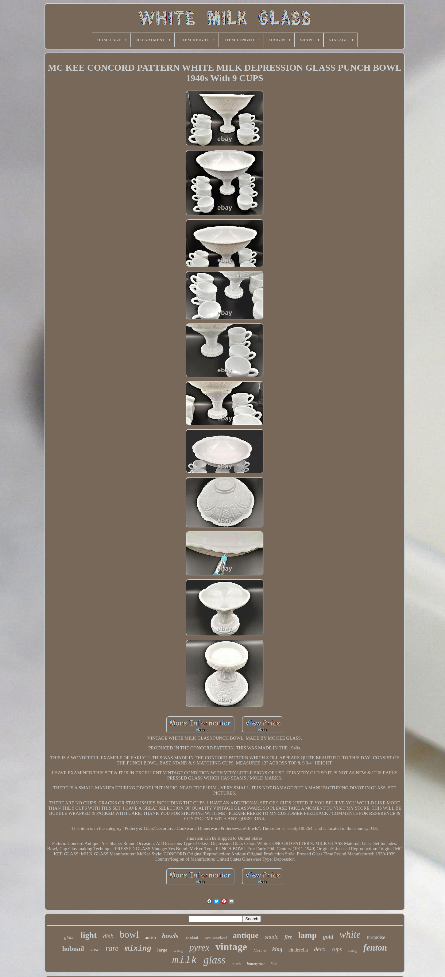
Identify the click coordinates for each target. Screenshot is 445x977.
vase (94, 949)
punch (236, 964)
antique (246, 935)
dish (108, 936)
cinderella (298, 949)
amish (150, 937)
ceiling (352, 951)
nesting (178, 951)
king (277, 949)
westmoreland (215, 937)
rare (112, 948)
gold (328, 936)
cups (337, 949)
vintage (231, 946)
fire (288, 937)
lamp (307, 935)
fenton (375, 947)
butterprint (256, 963)
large (162, 950)
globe (69, 937)
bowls (170, 936)
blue (274, 964)
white (350, 934)
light (89, 935)
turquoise (376, 937)
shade (271, 936)
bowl (129, 934)
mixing (138, 948)
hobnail (73, 948)
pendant (191, 937)
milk (184, 960)
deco (320, 949)
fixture (259, 951)
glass (214, 960)
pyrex (199, 947)
